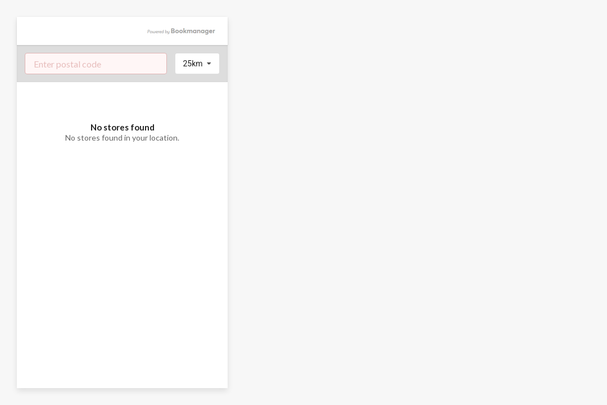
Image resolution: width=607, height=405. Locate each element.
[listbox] (197, 63)
